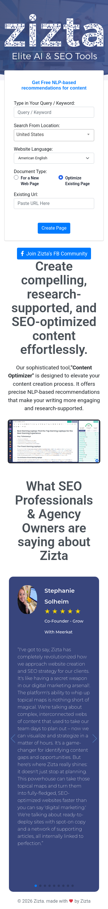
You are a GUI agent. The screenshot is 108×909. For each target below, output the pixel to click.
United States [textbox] (30, 134)
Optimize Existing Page (77, 181)
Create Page (54, 228)
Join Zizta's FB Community (54, 254)
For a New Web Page (30, 181)
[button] (13, 738)
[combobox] (54, 135)
